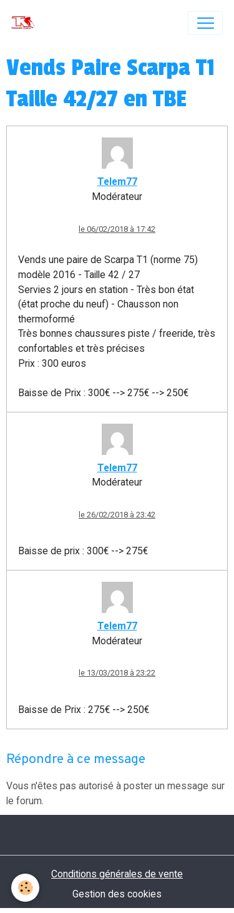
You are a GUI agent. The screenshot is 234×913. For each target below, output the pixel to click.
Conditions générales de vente (117, 874)
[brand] (26, 23)
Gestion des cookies (117, 894)
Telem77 (117, 181)
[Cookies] (25, 888)
